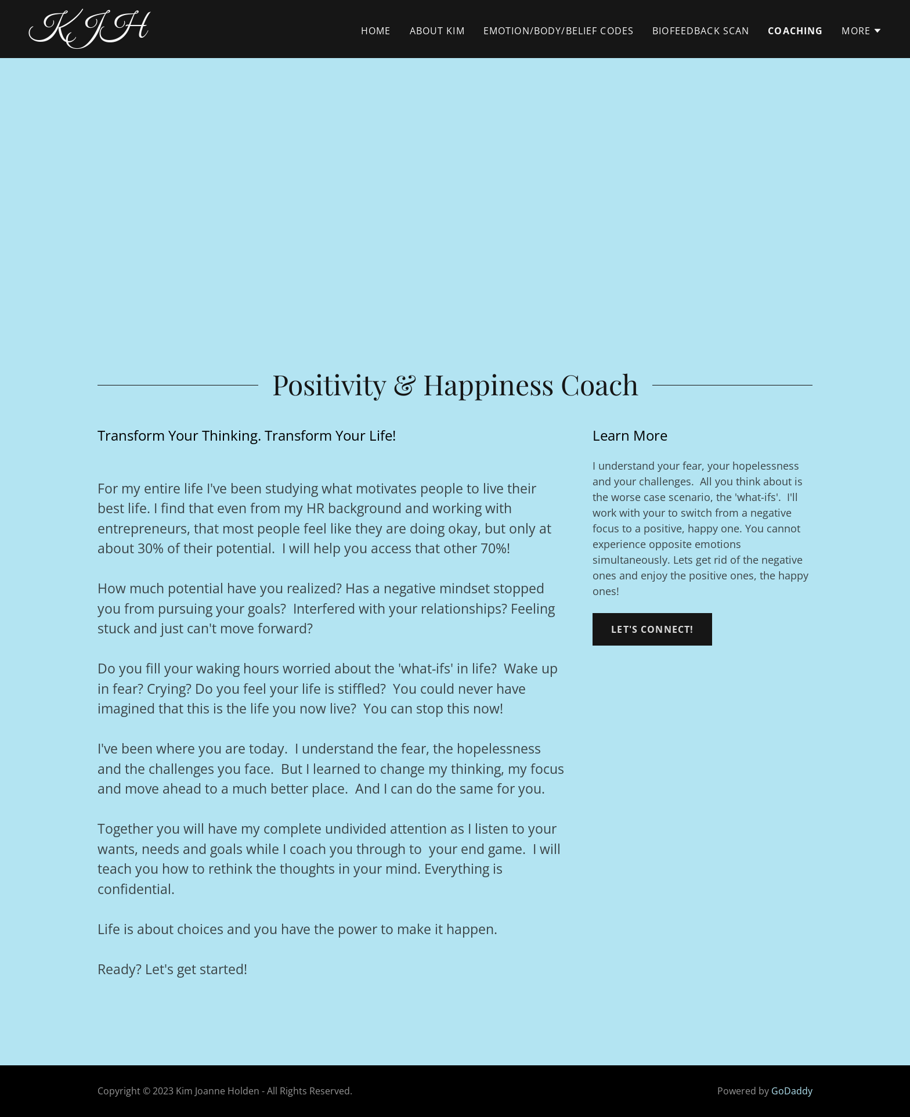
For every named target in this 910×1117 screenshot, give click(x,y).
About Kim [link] (437, 30)
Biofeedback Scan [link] (700, 30)
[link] (177, 32)
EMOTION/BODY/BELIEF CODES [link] (558, 30)
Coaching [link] (795, 30)
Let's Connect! (652, 629)
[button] (862, 31)
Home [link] (376, 30)
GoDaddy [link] (792, 1090)
